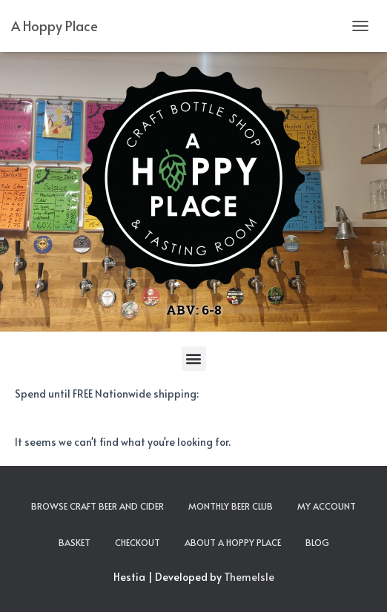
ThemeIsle (249, 577)
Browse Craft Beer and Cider (97, 506)
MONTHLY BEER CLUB (230, 506)
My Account (326, 506)
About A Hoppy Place (233, 542)
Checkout (137, 542)
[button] (194, 358)
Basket (74, 542)
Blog (317, 542)
